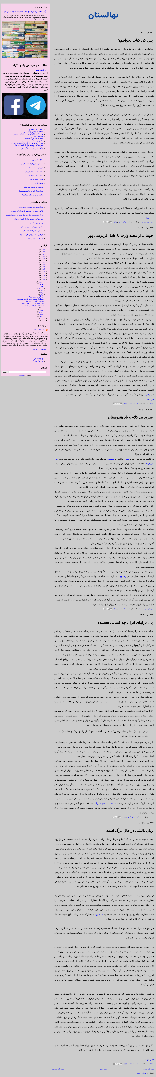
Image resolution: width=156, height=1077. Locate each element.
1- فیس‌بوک (38, 358)
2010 (42, 320)
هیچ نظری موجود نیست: (145, 222)
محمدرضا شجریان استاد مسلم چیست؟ (29, 133)
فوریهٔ (40, 314)
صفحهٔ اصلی (103, 1069)
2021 (42, 260)
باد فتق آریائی (37, 183)
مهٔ (41, 308)
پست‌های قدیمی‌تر (57, 1069)
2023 (42, 256)
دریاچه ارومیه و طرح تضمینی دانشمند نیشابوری (26, 134)
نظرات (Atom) (141, 1073)
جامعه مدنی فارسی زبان (105, 803)
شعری (125, 459)
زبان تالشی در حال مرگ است (128, 830)
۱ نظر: (150, 1063)
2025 (42, 252)
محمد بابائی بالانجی (123, 222)
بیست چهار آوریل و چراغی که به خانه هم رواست (26, 143)
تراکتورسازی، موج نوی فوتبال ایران (30, 234)
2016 (42, 271)
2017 (42, 269)
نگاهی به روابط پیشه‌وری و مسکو (31, 148)
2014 (42, 275)
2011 (42, 318)
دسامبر (40, 282)
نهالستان (102, 15)
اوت (41, 290)
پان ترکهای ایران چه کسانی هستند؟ (124, 622)
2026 (42, 250)
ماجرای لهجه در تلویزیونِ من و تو (31, 141)
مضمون (109, 459)
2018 (42, 267)
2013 (42, 277)
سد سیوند (98, 914)
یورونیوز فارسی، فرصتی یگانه (32, 187)
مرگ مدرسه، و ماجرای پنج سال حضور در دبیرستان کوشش (25, 11)
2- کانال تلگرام (37, 360)
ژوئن (40, 295)
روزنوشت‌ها (41, 69)
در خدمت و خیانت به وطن (33, 147)
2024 (42, 254)
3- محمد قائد (38, 361)
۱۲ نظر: (149, 817)
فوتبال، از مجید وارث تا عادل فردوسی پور (119, 235)
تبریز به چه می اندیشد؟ (34, 140)
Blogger (20, 375)
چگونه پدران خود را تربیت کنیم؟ (31, 195)
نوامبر (40, 284)
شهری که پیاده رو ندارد (34, 131)
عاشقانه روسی (37, 136)
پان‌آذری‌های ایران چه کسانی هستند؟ (30, 191)
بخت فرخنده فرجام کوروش (33, 138)
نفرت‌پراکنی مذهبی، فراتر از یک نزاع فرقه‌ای (27, 145)
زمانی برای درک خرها (35, 129)
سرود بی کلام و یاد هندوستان (129, 417)
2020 (42, 263)
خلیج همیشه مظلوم (35, 179)
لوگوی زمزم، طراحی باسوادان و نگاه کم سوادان (26, 211)
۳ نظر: (150, 403)
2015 (42, 273)
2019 (42, 265)
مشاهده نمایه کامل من (39, 349)
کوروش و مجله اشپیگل (34, 167)
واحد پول (122, 576)
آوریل (40, 310)
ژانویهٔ (40, 316)
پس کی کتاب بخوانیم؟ (134, 40)
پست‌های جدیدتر (147, 1069)
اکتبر (40, 286)
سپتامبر (40, 288)
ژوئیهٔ (40, 292)
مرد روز (148, 217)
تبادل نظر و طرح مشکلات (33, 160)
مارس (40, 312)
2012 (42, 280)
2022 (42, 258)
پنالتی (146, 394)
